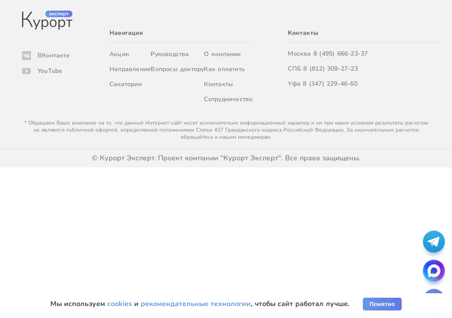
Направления (130, 69)
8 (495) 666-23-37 (340, 53)
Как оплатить (224, 69)
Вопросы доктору (177, 69)
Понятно (382, 304)
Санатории (125, 84)
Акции (119, 54)
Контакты (218, 84)
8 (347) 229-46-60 (330, 84)
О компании (222, 54)
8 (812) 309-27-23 (330, 68)
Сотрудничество (228, 99)
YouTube (50, 71)
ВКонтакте (54, 55)
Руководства (170, 54)
